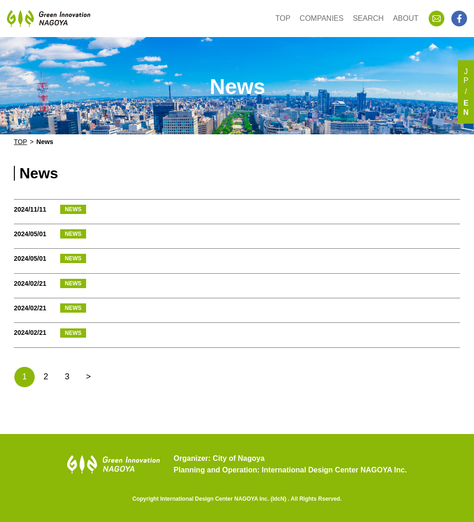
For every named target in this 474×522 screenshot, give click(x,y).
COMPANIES (321, 18)
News (45, 141)
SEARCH (368, 18)
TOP (283, 18)
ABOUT (405, 18)
